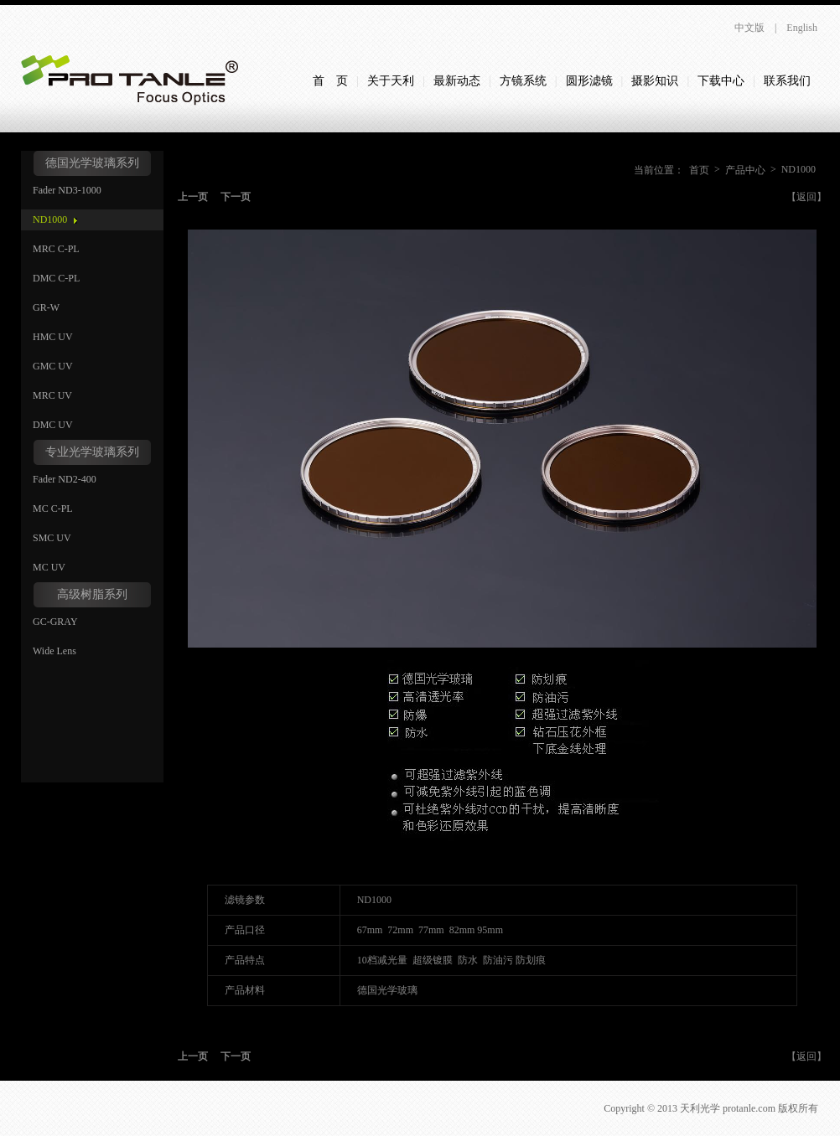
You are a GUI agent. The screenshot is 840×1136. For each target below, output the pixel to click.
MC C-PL (53, 508)
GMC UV (53, 366)
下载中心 (720, 81)
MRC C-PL (56, 249)
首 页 (330, 81)
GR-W (46, 307)
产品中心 (745, 170)
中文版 (749, 28)
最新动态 (456, 81)
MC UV (49, 567)
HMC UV (53, 337)
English (801, 28)
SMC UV (52, 538)
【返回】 (806, 197)
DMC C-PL (56, 278)
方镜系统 (523, 81)
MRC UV (52, 395)
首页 (699, 170)
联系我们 (787, 81)
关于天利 (390, 81)
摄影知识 (654, 81)
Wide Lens (54, 651)
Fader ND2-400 (64, 479)
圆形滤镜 (589, 81)
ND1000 (50, 219)
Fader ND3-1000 (67, 190)
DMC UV (53, 425)
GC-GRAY (55, 621)
